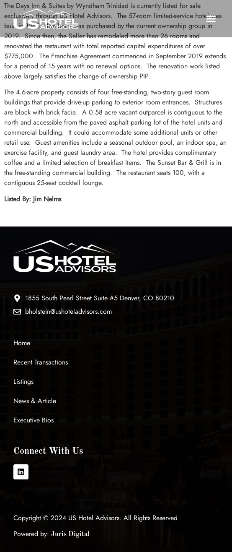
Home (21, 343)
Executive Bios (33, 420)
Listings (23, 381)
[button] (211, 19)
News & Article (34, 401)
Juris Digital (70, 534)
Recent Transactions (40, 362)
